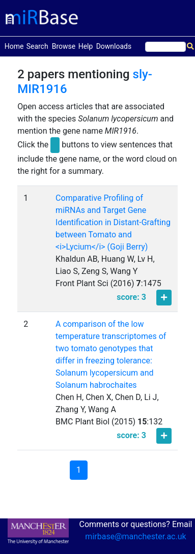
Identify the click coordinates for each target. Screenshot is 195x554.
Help (85, 46)
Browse (63, 46)
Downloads (114, 46)
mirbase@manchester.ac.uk (135, 536)
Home (14, 45)
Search (37, 46)
